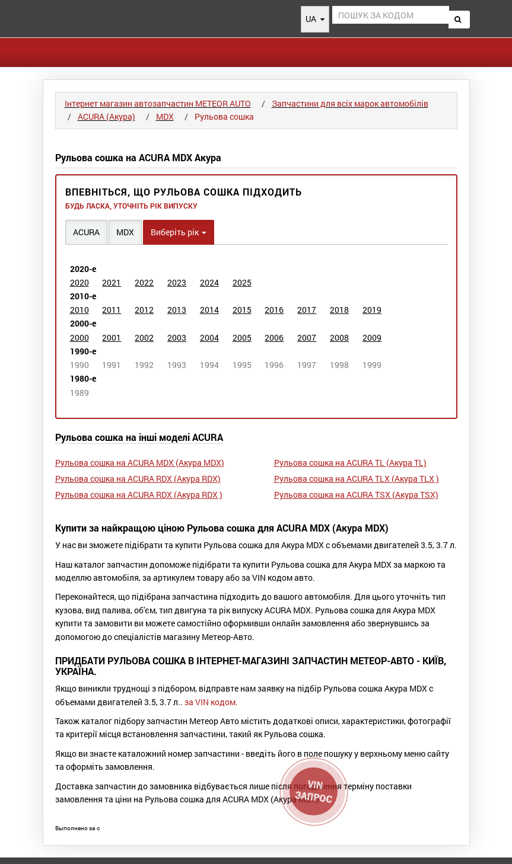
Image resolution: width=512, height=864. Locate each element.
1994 (209, 364)
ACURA (86, 232)
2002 (144, 337)
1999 (371, 364)
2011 (111, 309)
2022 (144, 282)
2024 (209, 282)
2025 (242, 282)
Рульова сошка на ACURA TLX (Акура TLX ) (356, 478)
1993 (176, 364)
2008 (339, 337)
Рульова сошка (224, 116)
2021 (111, 282)
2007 (306, 337)
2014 (209, 309)
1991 (111, 364)
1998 (339, 364)
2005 (242, 337)
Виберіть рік (178, 232)
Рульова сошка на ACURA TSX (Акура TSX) (356, 494)
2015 (242, 309)
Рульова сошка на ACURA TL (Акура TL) (350, 462)
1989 (79, 392)
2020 (79, 282)
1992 (144, 364)
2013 (176, 309)
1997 (306, 364)
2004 (209, 337)
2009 (371, 337)
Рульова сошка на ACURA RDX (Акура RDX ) (138, 494)
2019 (371, 309)
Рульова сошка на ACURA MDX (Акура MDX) (139, 462)
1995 (242, 364)
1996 (274, 364)
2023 (176, 282)
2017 (306, 309)
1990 (79, 364)
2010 (79, 309)
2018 (339, 309)
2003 (176, 337)
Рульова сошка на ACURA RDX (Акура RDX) (138, 478)
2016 (274, 309)
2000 (79, 337)
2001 (111, 337)
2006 (274, 337)
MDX (125, 232)
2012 (144, 309)
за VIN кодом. (211, 702)
